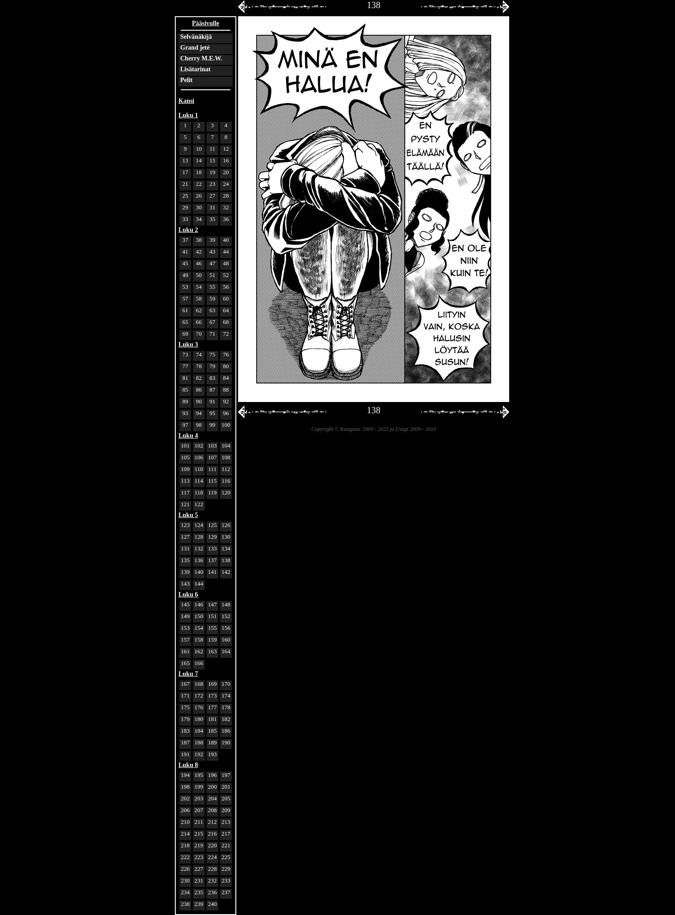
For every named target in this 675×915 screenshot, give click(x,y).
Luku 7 (188, 673)
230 (185, 880)
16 (226, 160)
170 (225, 683)
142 (225, 571)
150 (198, 616)
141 (212, 571)
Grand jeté (195, 47)
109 (185, 469)
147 (212, 604)
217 (225, 833)
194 (185, 775)
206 (185, 810)
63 (213, 310)
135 (185, 560)
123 (185, 525)
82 (199, 377)
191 (185, 754)
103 (212, 445)
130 (225, 536)
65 (185, 322)
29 (185, 207)
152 (225, 616)
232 (212, 880)
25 (185, 195)
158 (198, 639)
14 (199, 160)
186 (225, 730)
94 (199, 413)
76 (226, 354)
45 (185, 263)
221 (225, 845)
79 (213, 366)
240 (212, 904)
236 (212, 892)
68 (226, 322)
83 (213, 377)
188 (198, 742)
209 (225, 810)
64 (226, 310)
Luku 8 (188, 765)
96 (226, 413)
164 (225, 651)
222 (185, 857)
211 (198, 821)
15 (213, 160)
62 (199, 310)
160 (225, 639)
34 (199, 219)
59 (213, 298)
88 (226, 389)
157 (185, 639)
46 (199, 263)
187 (185, 742)
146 (198, 604)
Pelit (186, 80)
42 (199, 251)
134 (225, 548)
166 (198, 663)
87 (213, 389)
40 (226, 239)
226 (185, 868)
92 (226, 401)
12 (226, 148)
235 (198, 892)
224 (212, 857)
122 (198, 504)
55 (213, 286)
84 (226, 377)
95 (213, 413)
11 (213, 148)
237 (225, 892)
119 (212, 492)
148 (225, 604)
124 (198, 525)
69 (185, 333)
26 (199, 195)
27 (213, 195)
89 (185, 401)
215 (198, 833)
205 (225, 798)
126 (225, 525)
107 (212, 457)
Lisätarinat (195, 69)
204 (212, 798)
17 (185, 172)
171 (185, 695)
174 (225, 695)
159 (212, 639)
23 (213, 183)
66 (199, 322)
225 (225, 857)
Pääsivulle (206, 23)
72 (226, 333)
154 (198, 627)
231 (198, 880)
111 (212, 469)
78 (199, 366)
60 (226, 298)
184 (198, 730)
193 (212, 754)
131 (185, 548)
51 (213, 275)
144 (198, 583)
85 (185, 389)
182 (225, 719)
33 (185, 219)
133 (212, 548)
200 (212, 786)
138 (225, 560)
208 (212, 810)
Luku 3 (188, 344)
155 (212, 627)
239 (198, 904)
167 (185, 683)
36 (226, 219)
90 (199, 401)
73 (185, 354)
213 (225, 821)
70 (199, 333)
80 (226, 366)
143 (185, 583)
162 (198, 651)
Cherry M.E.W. (201, 58)
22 (199, 183)
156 (225, 627)
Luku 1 (188, 115)
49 (185, 275)
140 (198, 571)
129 (212, 536)
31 (213, 207)
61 (185, 310)
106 (198, 457)
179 (185, 719)
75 (213, 354)
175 (185, 707)
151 (212, 616)
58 (199, 298)
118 (198, 492)
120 (225, 492)
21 (185, 183)
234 (185, 892)
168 (198, 683)
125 (212, 525)
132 (198, 548)
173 (212, 695)
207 (198, 810)
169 (212, 683)
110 (198, 469)
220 (212, 845)
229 (225, 868)
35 (213, 219)
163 (212, 651)
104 (225, 445)
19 (213, 172)
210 (185, 821)
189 (212, 742)
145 (185, 604)
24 (226, 183)
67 (213, 322)
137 (212, 560)
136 (198, 560)
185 (212, 730)
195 (198, 775)
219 (198, 845)
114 (198, 480)
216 (212, 833)
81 (185, 377)
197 (225, 775)
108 (225, 457)
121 (185, 504)
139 (185, 571)
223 (198, 857)
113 (185, 480)
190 (225, 742)
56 (226, 286)
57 (185, 298)
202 (185, 798)
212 (212, 821)
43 (213, 251)
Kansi (186, 100)
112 (225, 469)
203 (198, 798)
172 (198, 695)
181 (212, 719)
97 (185, 424)
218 (185, 845)
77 (185, 366)
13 (185, 160)
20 (226, 172)
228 (212, 868)
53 (185, 286)
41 (185, 251)
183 (185, 730)
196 (212, 775)
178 (225, 707)
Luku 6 (188, 594)
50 (199, 275)
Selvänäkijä (196, 36)
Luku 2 (188, 229)
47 (213, 263)
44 (226, 251)
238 (185, 904)
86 (199, 389)
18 (199, 172)
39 (213, 239)
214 (185, 833)
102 (198, 445)
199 (198, 786)
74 (199, 354)
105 (185, 457)
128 (198, 536)
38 (199, 239)
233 (225, 880)
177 (212, 707)
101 (185, 445)
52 (226, 275)
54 (199, 286)
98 (199, 424)
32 (226, 207)
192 (198, 754)
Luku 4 (188, 435)
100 (225, 424)
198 (185, 786)
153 (185, 627)
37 (185, 239)
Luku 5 (188, 515)
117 (185, 492)
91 (213, 401)
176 (198, 707)
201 (225, 786)
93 (185, 413)
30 (199, 207)
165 (185, 663)
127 (185, 536)
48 (226, 263)
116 (225, 480)
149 (185, 616)
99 (213, 424)
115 (212, 480)
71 (213, 333)
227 (198, 868)
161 (185, 651)
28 (226, 195)
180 (198, 719)
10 (199, 148)
